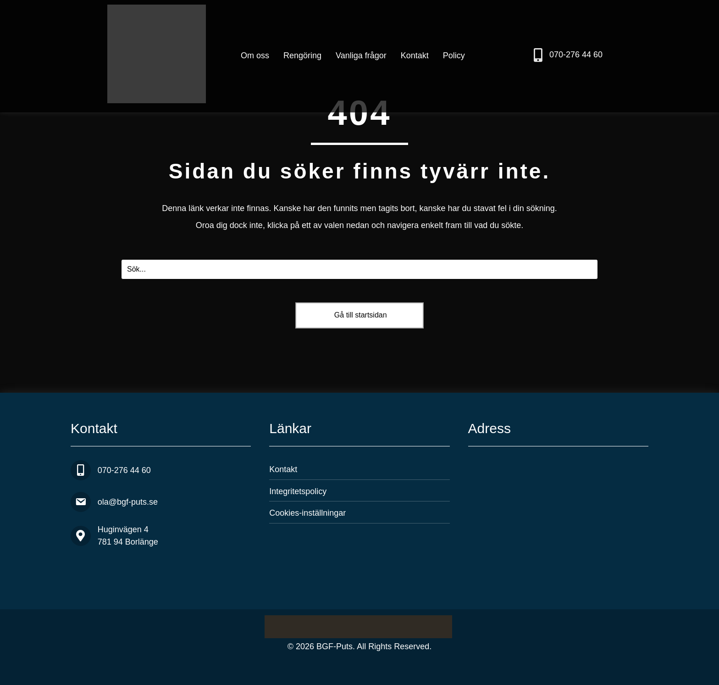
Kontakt (415, 55)
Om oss (255, 55)
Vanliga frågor (361, 55)
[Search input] (359, 269)
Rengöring (302, 55)
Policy (454, 55)
